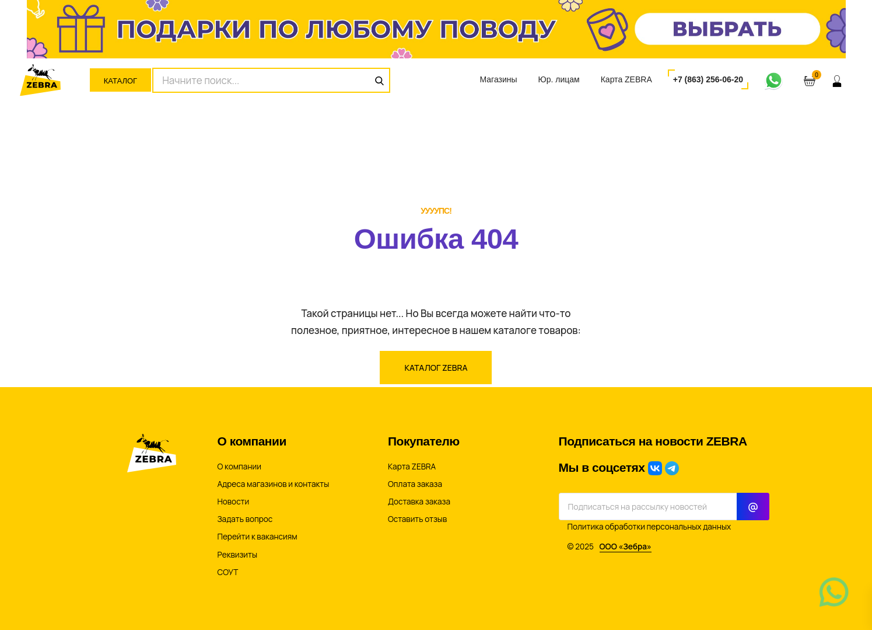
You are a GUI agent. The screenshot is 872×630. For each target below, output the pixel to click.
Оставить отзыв (417, 519)
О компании (239, 466)
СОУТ (228, 572)
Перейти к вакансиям (257, 536)
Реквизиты (238, 554)
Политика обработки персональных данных (649, 526)
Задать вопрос (245, 519)
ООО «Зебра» (626, 546)
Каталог (120, 80)
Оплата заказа (415, 484)
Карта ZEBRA (626, 79)
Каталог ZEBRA (435, 367)
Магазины (498, 79)
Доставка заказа (419, 501)
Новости (234, 501)
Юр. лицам (559, 79)
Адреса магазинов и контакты (274, 484)
